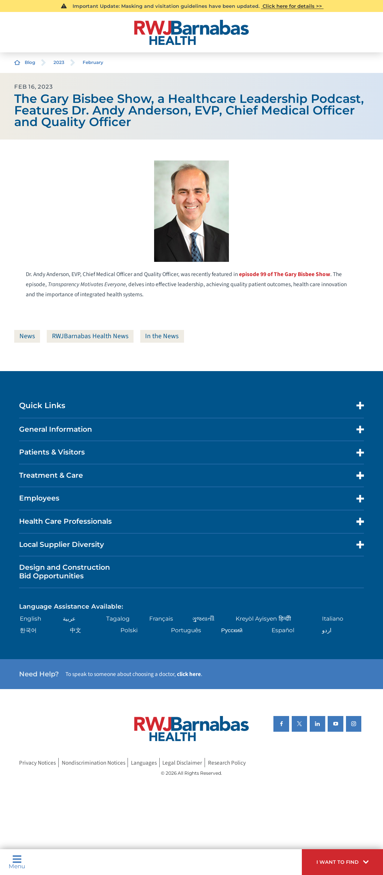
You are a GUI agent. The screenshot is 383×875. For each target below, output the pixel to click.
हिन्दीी (285, 618)
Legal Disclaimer (182, 763)
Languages (144, 763)
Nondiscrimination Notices (93, 763)
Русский (231, 630)
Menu (17, 862)
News (27, 336)
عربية (69, 618)
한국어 (28, 630)
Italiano (332, 618)
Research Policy (227, 763)
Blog (30, 62)
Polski (129, 630)
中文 (75, 630)
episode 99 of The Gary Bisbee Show (284, 274)
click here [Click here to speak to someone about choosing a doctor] (189, 674)
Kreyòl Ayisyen (256, 618)
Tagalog (118, 618)
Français (161, 618)
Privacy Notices (37, 763)
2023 (58, 62)
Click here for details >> (292, 6)
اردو (326, 630)
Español (283, 630)
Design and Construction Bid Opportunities (64, 571)
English (30, 618)
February (93, 62)
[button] (342, 862)
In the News (162, 336)
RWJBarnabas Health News (90, 336)
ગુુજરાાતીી (203, 618)
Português (186, 630)
